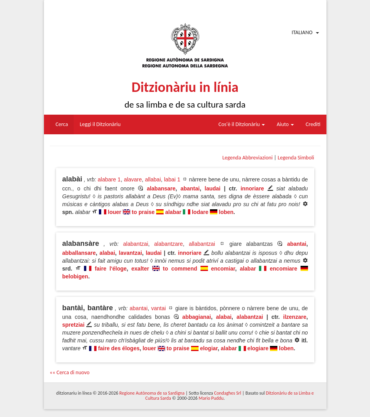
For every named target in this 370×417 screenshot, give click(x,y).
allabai (153, 179)
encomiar (223, 268)
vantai (158, 308)
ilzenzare (294, 317)
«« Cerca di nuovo (70, 372)
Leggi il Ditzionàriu (100, 124)
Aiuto (285, 124)
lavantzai (130, 253)
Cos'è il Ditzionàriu (242, 124)
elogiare (258, 348)
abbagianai (196, 317)
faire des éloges (119, 348)
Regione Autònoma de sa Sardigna (151, 393)
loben (226, 212)
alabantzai (135, 244)
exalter (140, 268)
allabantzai (202, 244)
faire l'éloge (110, 268)
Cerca (62, 124)
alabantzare (168, 244)
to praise (143, 212)
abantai (190, 188)
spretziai (73, 325)
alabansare (161, 188)
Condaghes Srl (227, 393)
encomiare (283, 268)
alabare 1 (109, 179)
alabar (173, 212)
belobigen (75, 276)
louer (114, 212)
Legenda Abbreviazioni (247, 157)
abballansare (79, 253)
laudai (213, 188)
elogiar (209, 348)
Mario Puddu (211, 398)
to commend (180, 268)
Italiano (302, 32)
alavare (133, 179)
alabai (107, 253)
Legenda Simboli (296, 157)
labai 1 (172, 179)
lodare (200, 212)
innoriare (252, 188)
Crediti (313, 124)
